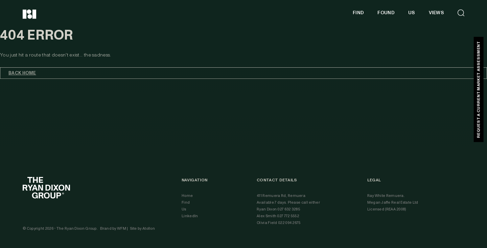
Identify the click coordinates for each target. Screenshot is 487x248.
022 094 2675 (289, 222)
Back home (22, 73)
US (411, 12)
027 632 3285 (288, 209)
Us (184, 209)
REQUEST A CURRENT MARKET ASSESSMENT (478, 89)
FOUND (386, 12)
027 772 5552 (288, 216)
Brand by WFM (113, 228)
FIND (358, 12)
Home (187, 195)
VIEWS (436, 12)
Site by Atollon (142, 228)
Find (186, 202)
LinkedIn (190, 216)
